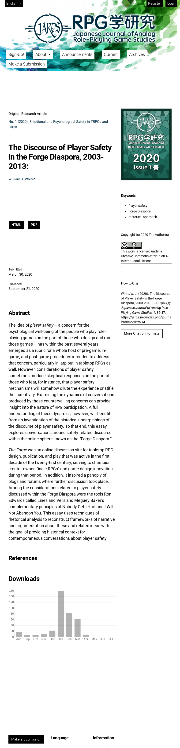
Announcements (77, 54)
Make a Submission (26, 64)
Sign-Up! (16, 54)
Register (154, 3)
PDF (34, 225)
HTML (16, 225)
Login (171, 3)
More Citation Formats (142, 333)
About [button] (41, 54)
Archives (137, 54)
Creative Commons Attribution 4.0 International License (145, 258)
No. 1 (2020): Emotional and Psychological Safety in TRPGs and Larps (58, 124)
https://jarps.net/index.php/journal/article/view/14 (146, 319)
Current (111, 54)
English (14, 3)
